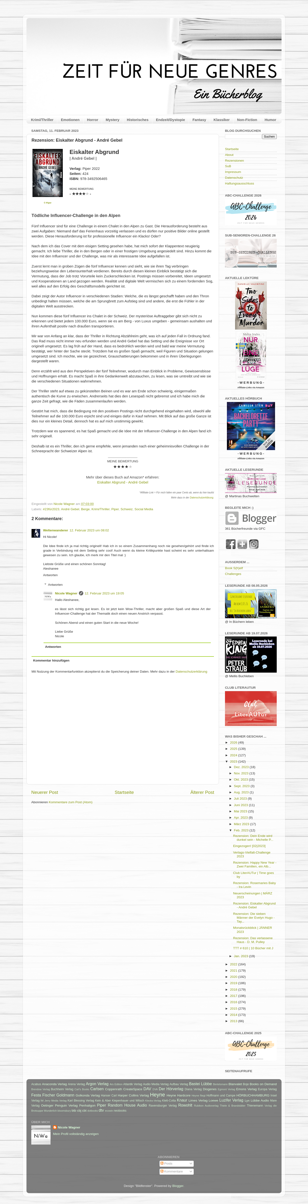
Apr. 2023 (241, 817)
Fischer (48, 1095)
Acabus (36, 1084)
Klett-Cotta (169, 1100)
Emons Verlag (246, 1089)
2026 (234, 742)
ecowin (109, 1110)
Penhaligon (87, 1105)
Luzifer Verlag (231, 1100)
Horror (92, 120)
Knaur (182, 1100)
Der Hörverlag (171, 1089)
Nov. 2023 (241, 773)
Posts (166, 1163)
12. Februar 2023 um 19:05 (104, 593)
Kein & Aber (103, 1100)
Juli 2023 (241, 798)
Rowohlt (185, 1105)
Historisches (137, 120)
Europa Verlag (267, 1089)
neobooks (120, 1110)
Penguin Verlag (66, 1105)
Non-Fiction (247, 120)
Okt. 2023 (241, 779)
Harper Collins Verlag (133, 1095)
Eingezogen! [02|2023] (249, 846)
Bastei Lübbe (200, 1084)
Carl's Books (81, 1089)
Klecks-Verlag (153, 1100)
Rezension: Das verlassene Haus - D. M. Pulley (253, 940)
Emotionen (70, 120)
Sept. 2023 (242, 786)
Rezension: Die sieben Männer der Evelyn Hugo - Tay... (254, 917)
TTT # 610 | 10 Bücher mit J (253, 948)
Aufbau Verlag (179, 1084)
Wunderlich (50, 1110)
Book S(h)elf (234, 568)
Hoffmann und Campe (220, 1095)
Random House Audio (127, 1105)
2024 (234, 755)
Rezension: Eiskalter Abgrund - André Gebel (254, 905)
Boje (246, 1084)
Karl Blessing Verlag (81, 1100)
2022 (234, 964)
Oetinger (47, 1105)
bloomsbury (64, 1110)
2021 (234, 970)
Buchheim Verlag (62, 1089)
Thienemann (255, 1105)
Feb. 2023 (242, 830)
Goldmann (65, 1095)
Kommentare (171, 1171)
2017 (234, 996)
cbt (84, 1110)
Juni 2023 (241, 805)
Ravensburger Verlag (163, 1105)
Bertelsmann (220, 1084)
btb (74, 1110)
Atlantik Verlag (132, 1084)
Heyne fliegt (198, 1095)
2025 (234, 749)
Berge (85, 509)
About (229, 155)
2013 (234, 1021)
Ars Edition (116, 1084)
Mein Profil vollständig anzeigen (76, 1134)
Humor (270, 120)
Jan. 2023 (241, 956)
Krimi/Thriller (42, 120)
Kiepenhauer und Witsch (128, 1100)
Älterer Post (202, 792)
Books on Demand (263, 1084)
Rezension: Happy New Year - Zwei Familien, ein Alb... (254, 864)
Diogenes (210, 1089)
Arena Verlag (76, 1084)
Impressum (233, 172)
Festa (36, 1095)
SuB (228, 166)
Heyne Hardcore (179, 1095)
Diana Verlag (193, 1089)
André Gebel (70, 509)
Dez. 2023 (242, 767)
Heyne (157, 1095)
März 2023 (242, 824)
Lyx (247, 1100)
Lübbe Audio (260, 1100)
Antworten (50, 575)
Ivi (42, 1100)
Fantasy (199, 120)
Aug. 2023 (242, 792)
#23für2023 (51, 509)
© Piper (47, 203)
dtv (101, 1110)
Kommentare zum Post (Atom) (71, 802)
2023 (234, 761)
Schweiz (127, 509)
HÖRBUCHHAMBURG (252, 1095)
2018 (234, 989)
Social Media (144, 509)
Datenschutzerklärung (201, 497)
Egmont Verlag (226, 1089)
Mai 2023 (241, 811)
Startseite (124, 792)
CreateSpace (132, 1089)
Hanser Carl (109, 1095)
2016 (234, 1002)
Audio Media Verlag (155, 1084)
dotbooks (92, 1110)
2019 (234, 983)
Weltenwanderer (55, 530)
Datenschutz (234, 177)
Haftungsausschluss (239, 183)
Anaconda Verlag (54, 1084)
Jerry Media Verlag (56, 1100)
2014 (234, 1015)
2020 (234, 977)
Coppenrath (113, 1089)
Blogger (177, 1186)
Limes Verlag (198, 1100)
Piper (115, 509)
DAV (147, 1089)
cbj (79, 1110)
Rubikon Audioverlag (206, 1105)
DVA (155, 1089)
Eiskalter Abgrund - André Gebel (122, 482)
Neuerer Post (44, 792)
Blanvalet (235, 1084)
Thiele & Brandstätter (233, 1105)
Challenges (233, 574)
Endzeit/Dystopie (170, 120)
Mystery (112, 120)
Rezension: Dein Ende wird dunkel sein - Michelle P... (253, 837)
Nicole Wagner (66, 593)
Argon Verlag (97, 1084)
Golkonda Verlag (88, 1095)
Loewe (213, 1100)
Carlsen (97, 1089)
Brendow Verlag (40, 1089)
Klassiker (222, 120)
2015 (234, 1008)
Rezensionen (234, 160)
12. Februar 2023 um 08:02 (89, 530)
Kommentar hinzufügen (51, 660)
